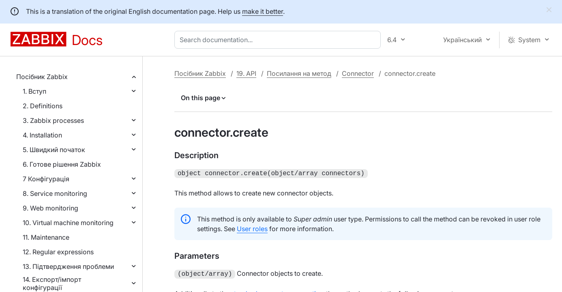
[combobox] (279, 39)
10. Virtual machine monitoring (68, 223)
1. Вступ (34, 91)
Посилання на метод (299, 73)
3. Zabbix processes (53, 120)
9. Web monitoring (50, 208)
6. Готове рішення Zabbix (62, 164)
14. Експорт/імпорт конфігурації (52, 283)
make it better (262, 11)
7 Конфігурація (46, 179)
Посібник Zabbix (42, 77)
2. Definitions (42, 106)
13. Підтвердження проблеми (68, 266)
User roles (252, 228)
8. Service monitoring (55, 193)
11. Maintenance (46, 237)
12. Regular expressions (58, 252)
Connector (358, 73)
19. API (246, 73)
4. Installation (42, 135)
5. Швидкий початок (54, 150)
